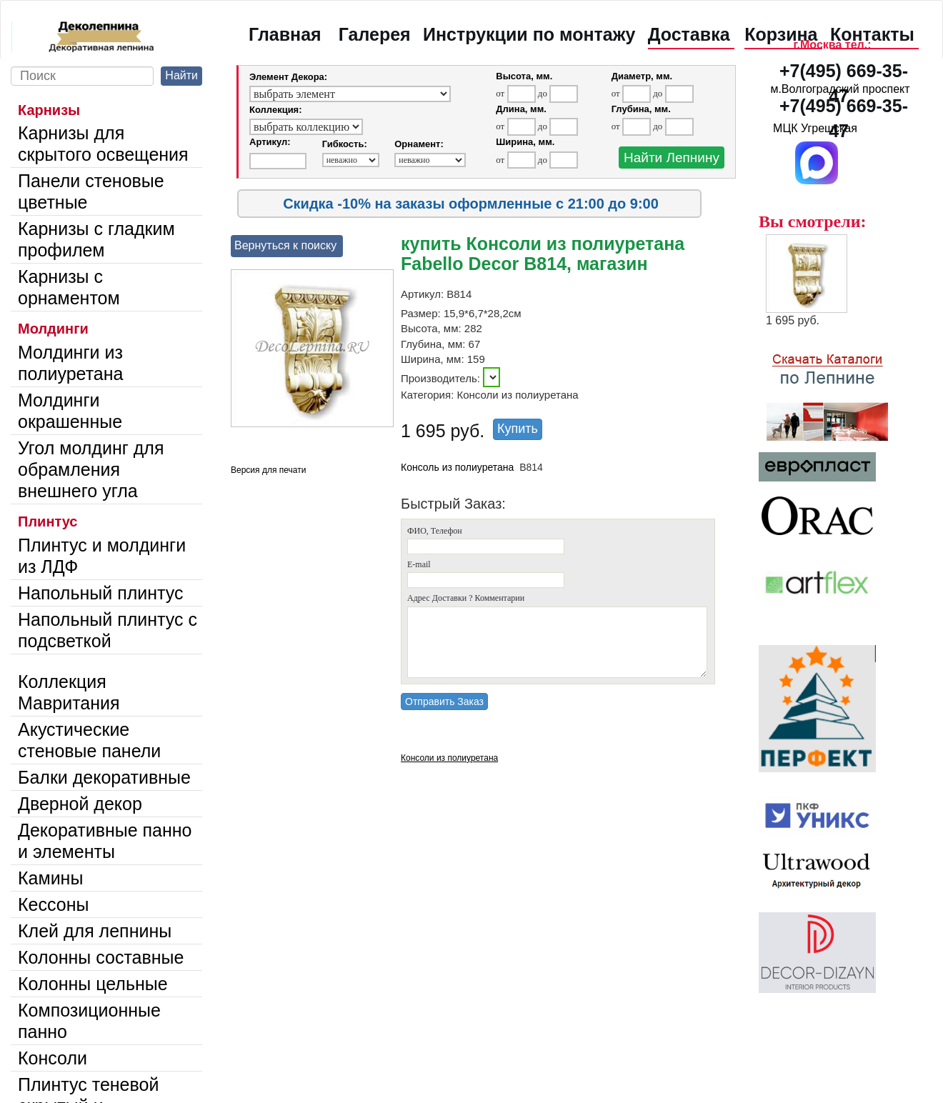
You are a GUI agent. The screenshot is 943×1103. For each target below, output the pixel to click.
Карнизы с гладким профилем (96, 239)
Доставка (689, 34)
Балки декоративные (104, 777)
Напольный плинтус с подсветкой (107, 630)
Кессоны (53, 904)
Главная (285, 34)
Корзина (780, 34)
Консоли (52, 1058)
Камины (50, 878)
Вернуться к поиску (285, 245)
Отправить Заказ (444, 701)
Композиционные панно (89, 1021)
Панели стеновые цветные (91, 191)
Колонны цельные (93, 984)
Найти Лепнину (671, 157)
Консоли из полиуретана (449, 758)
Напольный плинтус (101, 593)
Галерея (375, 34)
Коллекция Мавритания (69, 692)
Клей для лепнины (94, 931)
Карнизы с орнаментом (69, 287)
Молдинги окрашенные (70, 410)
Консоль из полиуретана (457, 467)
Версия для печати (268, 470)
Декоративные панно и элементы (105, 841)
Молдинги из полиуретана (70, 363)
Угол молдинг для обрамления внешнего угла (91, 469)
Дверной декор (80, 804)
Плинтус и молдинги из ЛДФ (102, 556)
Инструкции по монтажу (529, 34)
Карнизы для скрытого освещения (103, 143)
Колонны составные (101, 957)
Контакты (872, 34)
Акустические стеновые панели (89, 740)
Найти (181, 75)
